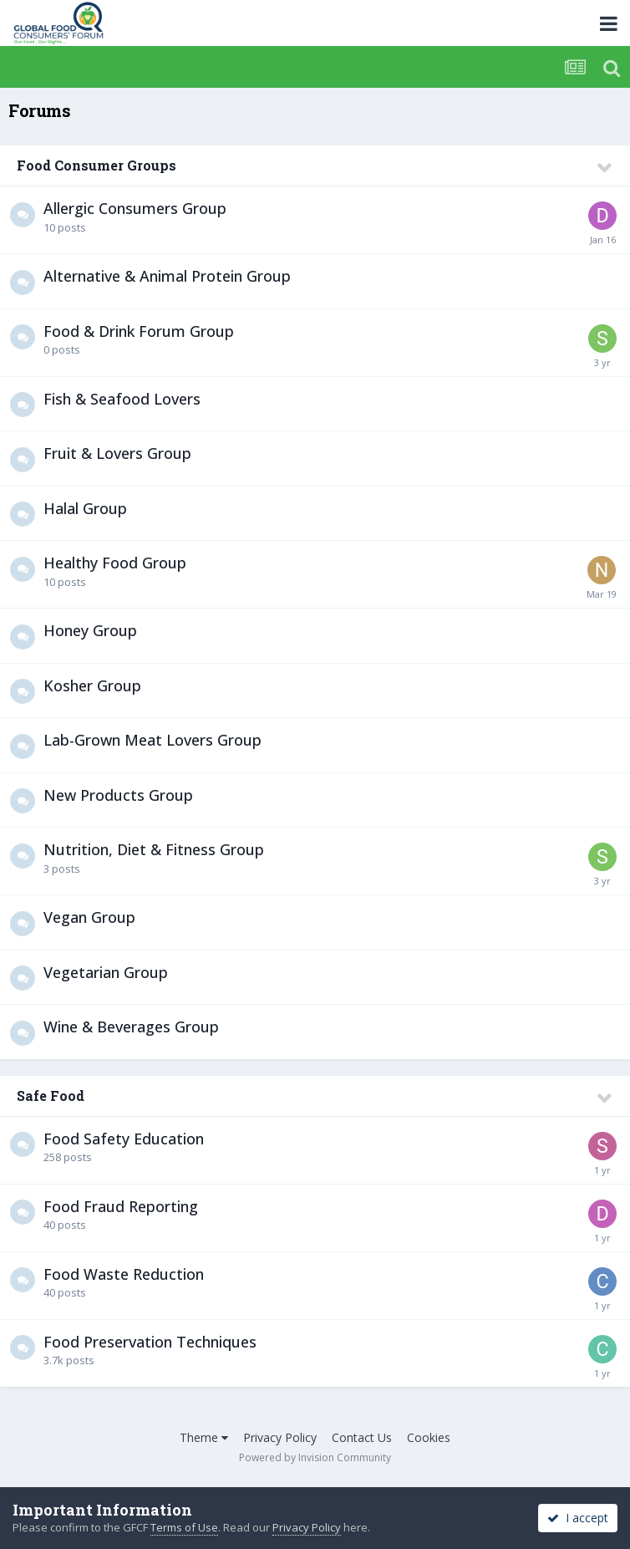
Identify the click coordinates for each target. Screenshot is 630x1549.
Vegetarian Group (105, 972)
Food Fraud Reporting (120, 1206)
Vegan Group (89, 917)
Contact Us (362, 1437)
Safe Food (50, 1095)
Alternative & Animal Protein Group (167, 276)
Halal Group (85, 508)
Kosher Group (92, 685)
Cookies (428, 1437)
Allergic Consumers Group (134, 208)
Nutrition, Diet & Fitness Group (153, 849)
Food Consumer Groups (96, 165)
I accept (577, 1518)
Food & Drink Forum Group (138, 331)
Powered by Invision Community (315, 1457)
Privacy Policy (280, 1437)
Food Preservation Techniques (150, 1342)
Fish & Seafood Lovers (122, 399)
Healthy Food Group (114, 563)
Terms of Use (184, 1527)
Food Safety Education (123, 1139)
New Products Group (118, 795)
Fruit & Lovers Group (117, 453)
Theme (204, 1437)
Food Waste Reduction (123, 1274)
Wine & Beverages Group (131, 1027)
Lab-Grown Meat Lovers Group (152, 740)
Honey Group (90, 630)
